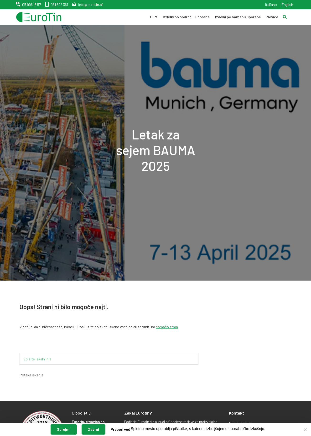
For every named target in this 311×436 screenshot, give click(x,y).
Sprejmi (63, 429)
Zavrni (93, 429)
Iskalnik (33, 345)
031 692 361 (59, 4)
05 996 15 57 (31, 4)
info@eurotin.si (90, 4)
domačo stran (167, 326)
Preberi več (120, 429)
